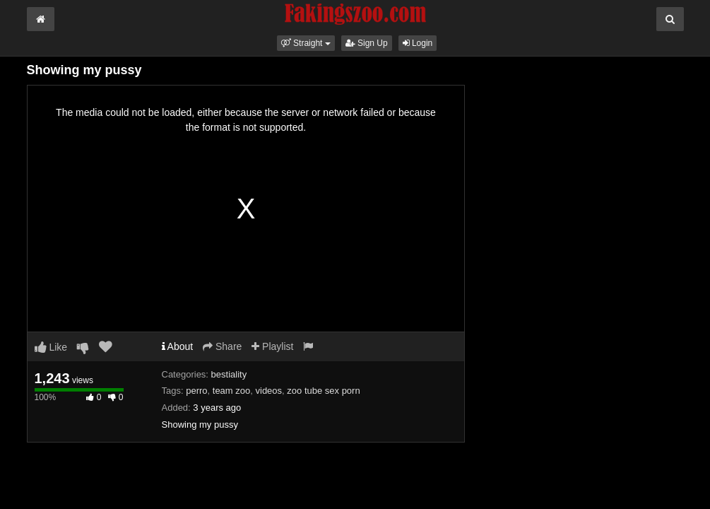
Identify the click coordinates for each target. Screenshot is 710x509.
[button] (306, 43)
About (178, 346)
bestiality (229, 374)
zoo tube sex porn (323, 390)
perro (196, 390)
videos (269, 390)
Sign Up (366, 43)
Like (51, 347)
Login (418, 43)
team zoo (231, 390)
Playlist (272, 346)
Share (222, 346)
